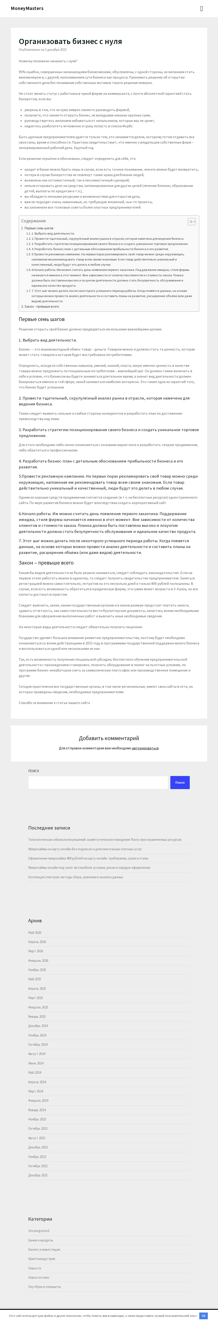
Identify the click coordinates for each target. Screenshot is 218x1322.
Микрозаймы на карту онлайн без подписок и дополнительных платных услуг (85, 849)
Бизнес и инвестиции (44, 1249)
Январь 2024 (37, 1110)
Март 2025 (35, 998)
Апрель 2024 (37, 1082)
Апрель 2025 (37, 988)
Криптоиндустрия (41, 1259)
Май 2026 (34, 932)
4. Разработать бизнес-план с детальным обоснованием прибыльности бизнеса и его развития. (100, 249)
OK (204, 1316)
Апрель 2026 (37, 942)
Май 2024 (34, 1072)
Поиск (33, 771)
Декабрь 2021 (38, 1175)
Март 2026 (35, 951)
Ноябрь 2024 (37, 1035)
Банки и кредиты (40, 1240)
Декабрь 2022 (38, 1147)
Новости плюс (38, 1277)
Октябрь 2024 (37, 1044)
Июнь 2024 (35, 1063)
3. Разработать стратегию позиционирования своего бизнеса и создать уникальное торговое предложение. (110, 244)
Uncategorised (38, 1231)
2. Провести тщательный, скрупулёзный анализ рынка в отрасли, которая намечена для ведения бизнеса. (108, 239)
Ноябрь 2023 (37, 1119)
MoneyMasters (27, 8)
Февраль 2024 (38, 1100)
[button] (189, 221)
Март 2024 (35, 1091)
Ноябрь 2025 (37, 970)
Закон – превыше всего (41, 306)
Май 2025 (34, 979)
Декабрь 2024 (38, 1026)
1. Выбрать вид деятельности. (53, 233)
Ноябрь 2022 (37, 1157)
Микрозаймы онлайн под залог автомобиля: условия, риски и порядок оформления (89, 867)
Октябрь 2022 (37, 1166)
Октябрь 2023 (37, 1128)
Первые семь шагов (39, 228)
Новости (34, 1268)
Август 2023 (36, 1138)
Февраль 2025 (38, 1007)
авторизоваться (145, 748)
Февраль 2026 (38, 960)
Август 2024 (36, 1054)
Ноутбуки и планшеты (44, 1287)
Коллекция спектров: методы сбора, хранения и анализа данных (75, 877)
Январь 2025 (37, 1016)
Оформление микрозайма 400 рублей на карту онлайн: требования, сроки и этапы (88, 858)
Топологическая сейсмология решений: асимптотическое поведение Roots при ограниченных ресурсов (105, 839)
